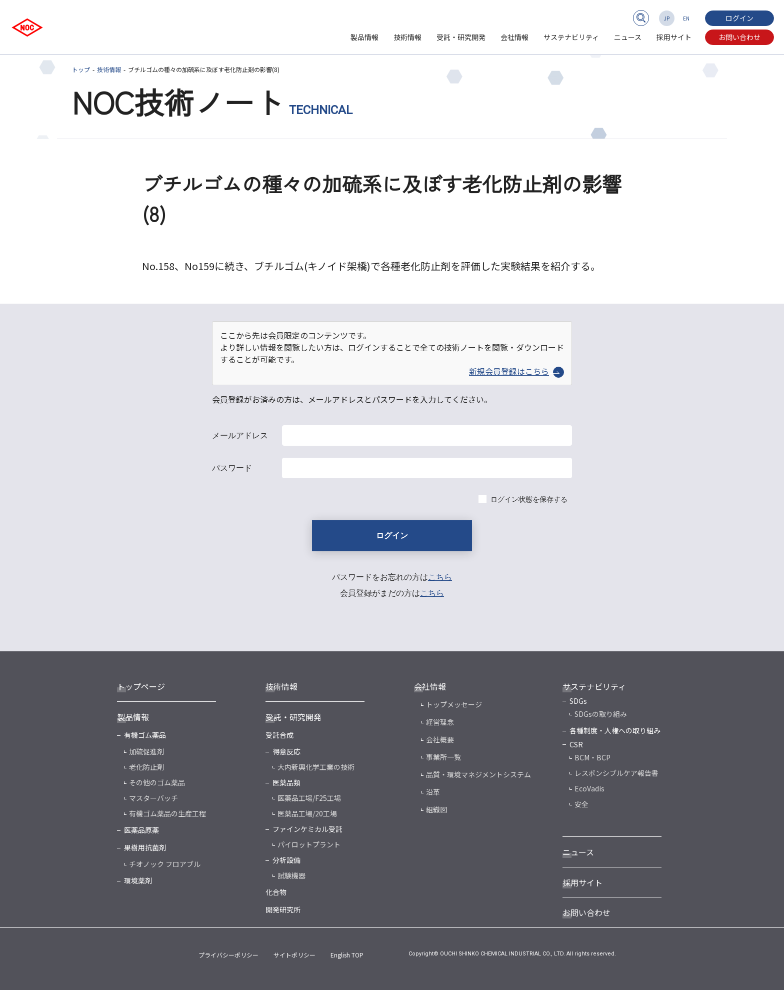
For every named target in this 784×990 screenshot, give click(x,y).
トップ (81, 69)
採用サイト (674, 37)
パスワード (232, 468)
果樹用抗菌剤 (145, 847)
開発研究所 (283, 909)
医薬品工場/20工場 (307, 813)
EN (686, 18)
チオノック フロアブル (164, 864)
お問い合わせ (739, 37)
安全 (581, 804)
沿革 (433, 792)
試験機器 (292, 875)
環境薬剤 (138, 880)
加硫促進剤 (146, 751)
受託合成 (280, 735)
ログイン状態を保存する (529, 499)
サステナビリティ (571, 37)
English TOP (347, 954)
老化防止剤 (146, 767)
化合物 (276, 892)
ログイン (740, 18)
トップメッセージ (454, 704)
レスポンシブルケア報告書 (616, 773)
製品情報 (364, 37)
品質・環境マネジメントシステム (478, 774)
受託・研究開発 (461, 37)
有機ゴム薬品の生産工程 (167, 813)
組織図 (436, 809)
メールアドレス (240, 435)
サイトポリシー (295, 954)
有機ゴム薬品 (145, 735)
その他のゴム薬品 (157, 782)
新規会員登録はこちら (516, 371)
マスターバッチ (153, 798)
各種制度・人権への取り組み (615, 730)
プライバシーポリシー (228, 954)
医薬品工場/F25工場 (309, 798)
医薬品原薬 (141, 830)
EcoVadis (589, 788)
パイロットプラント (309, 844)
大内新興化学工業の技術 (316, 767)
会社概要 (440, 739)
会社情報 (514, 37)
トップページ (141, 686)
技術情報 (408, 37)
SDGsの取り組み (600, 714)
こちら (440, 577)
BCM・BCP (592, 757)
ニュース (628, 37)
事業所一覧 (443, 757)
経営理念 (440, 722)
